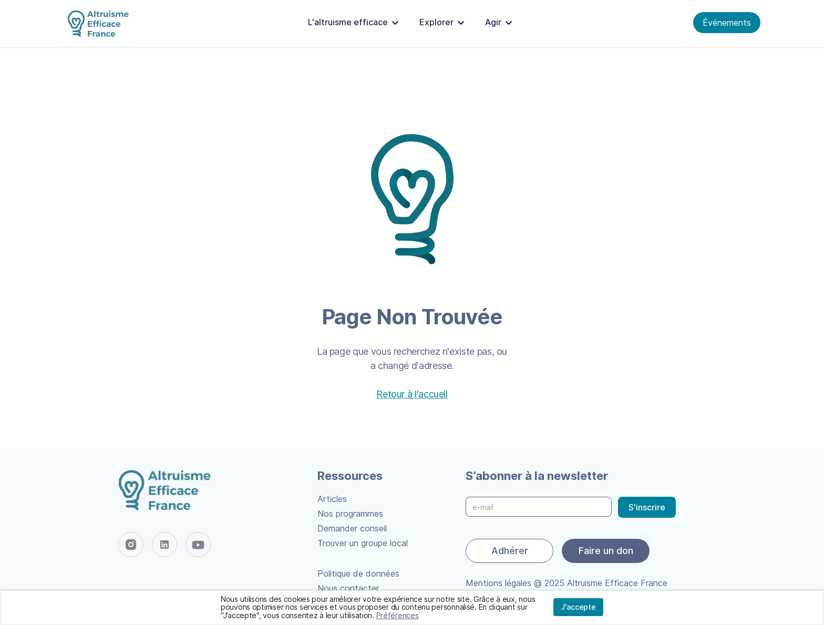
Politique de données (358, 573)
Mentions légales (498, 583)
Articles (332, 499)
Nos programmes (350, 513)
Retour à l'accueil (412, 393)
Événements (727, 22)
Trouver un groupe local (362, 543)
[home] (100, 24)
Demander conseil (352, 528)
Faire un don (606, 550)
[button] (355, 22)
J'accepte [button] (578, 606)
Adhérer (509, 550)
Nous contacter (348, 588)
